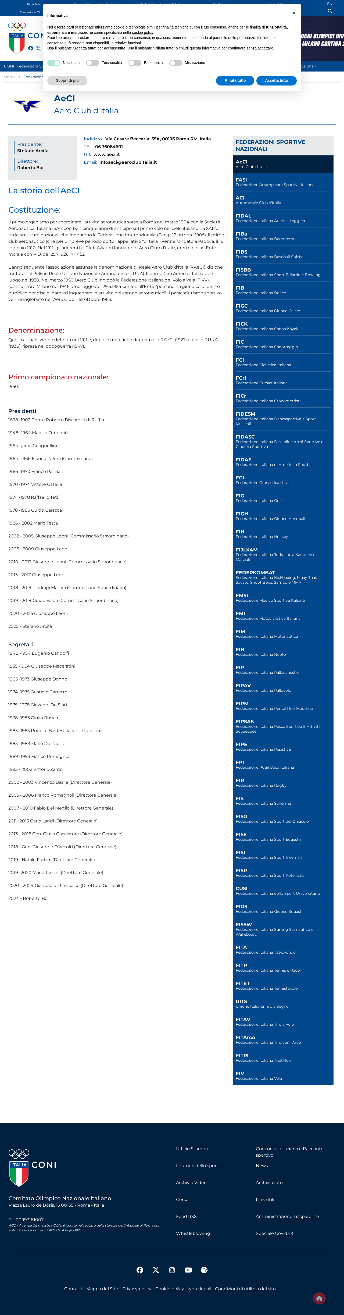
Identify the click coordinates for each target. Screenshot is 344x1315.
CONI (9, 66)
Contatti (73, 1288)
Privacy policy (136, 1288)
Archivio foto (269, 1182)
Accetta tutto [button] (276, 80)
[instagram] (172, 1271)
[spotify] (204, 1271)
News (262, 1165)
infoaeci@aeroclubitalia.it (128, 162)
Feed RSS (186, 1216)
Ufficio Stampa (192, 1148)
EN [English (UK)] (329, 3)
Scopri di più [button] (67, 80)
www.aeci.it (107, 154)
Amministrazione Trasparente (287, 1216)
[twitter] (36, 47)
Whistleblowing (193, 1233)
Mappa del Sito (102, 1288)
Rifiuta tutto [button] (235, 80)
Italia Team (34, 4)
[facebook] (28, 45)
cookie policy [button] (142, 32)
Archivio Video (191, 1182)
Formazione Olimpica (34, 12)
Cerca (182, 1199)
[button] (294, 13)
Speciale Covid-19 (274, 1233)
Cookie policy (169, 1288)
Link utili (265, 1199)
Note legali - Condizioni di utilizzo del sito (232, 1288)
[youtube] (188, 1271)
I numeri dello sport (197, 1165)
